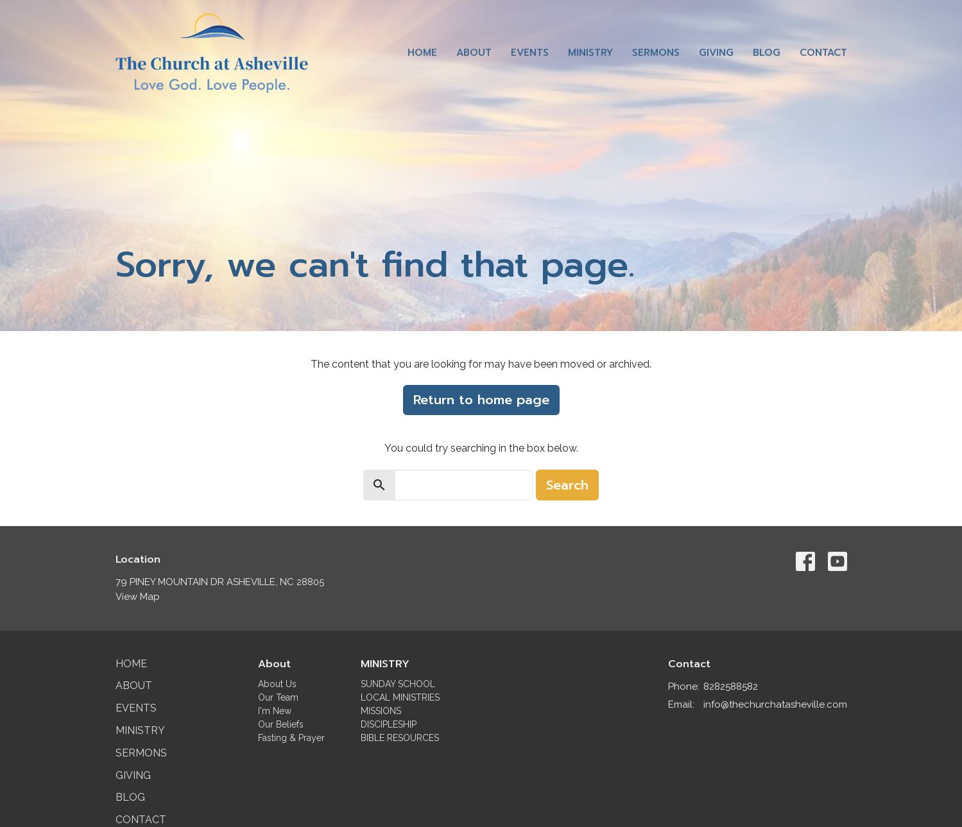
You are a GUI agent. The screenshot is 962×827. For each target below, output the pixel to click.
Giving (716, 53)
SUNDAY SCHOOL (398, 684)
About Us (277, 684)
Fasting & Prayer (291, 738)
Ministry (590, 53)
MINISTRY (385, 664)
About (474, 53)
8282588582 (730, 686)
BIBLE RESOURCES (400, 738)
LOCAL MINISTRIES (400, 697)
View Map (138, 596)
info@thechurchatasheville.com (775, 704)
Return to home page (481, 399)
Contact (823, 53)
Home (422, 53)
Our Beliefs (281, 724)
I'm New (274, 711)
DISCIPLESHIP (389, 724)
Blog (766, 53)
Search (567, 485)
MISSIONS (381, 711)
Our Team (278, 697)
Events (530, 53)
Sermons (656, 53)
